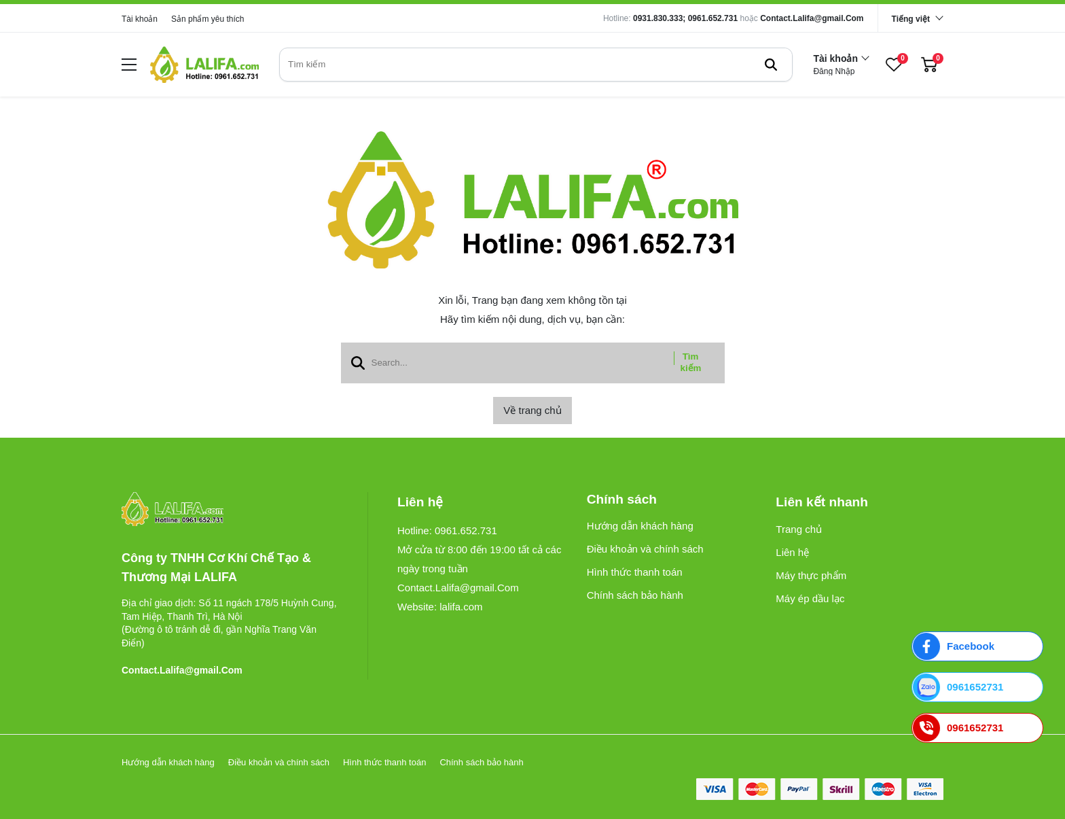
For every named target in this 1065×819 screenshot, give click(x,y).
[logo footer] (230, 510)
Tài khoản (140, 19)
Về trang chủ (532, 410)
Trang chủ (799, 529)
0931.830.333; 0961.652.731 (685, 18)
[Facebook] (977, 646)
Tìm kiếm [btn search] (691, 362)
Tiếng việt (911, 19)
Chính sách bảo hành (635, 595)
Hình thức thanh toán (635, 572)
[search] (536, 65)
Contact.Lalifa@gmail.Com (811, 18)
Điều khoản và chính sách (645, 549)
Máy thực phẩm (811, 575)
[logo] (204, 64)
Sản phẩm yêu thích (207, 19)
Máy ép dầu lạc (810, 598)
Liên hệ (792, 552)
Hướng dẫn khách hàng (640, 526)
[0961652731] (977, 687)
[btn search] (771, 64)
